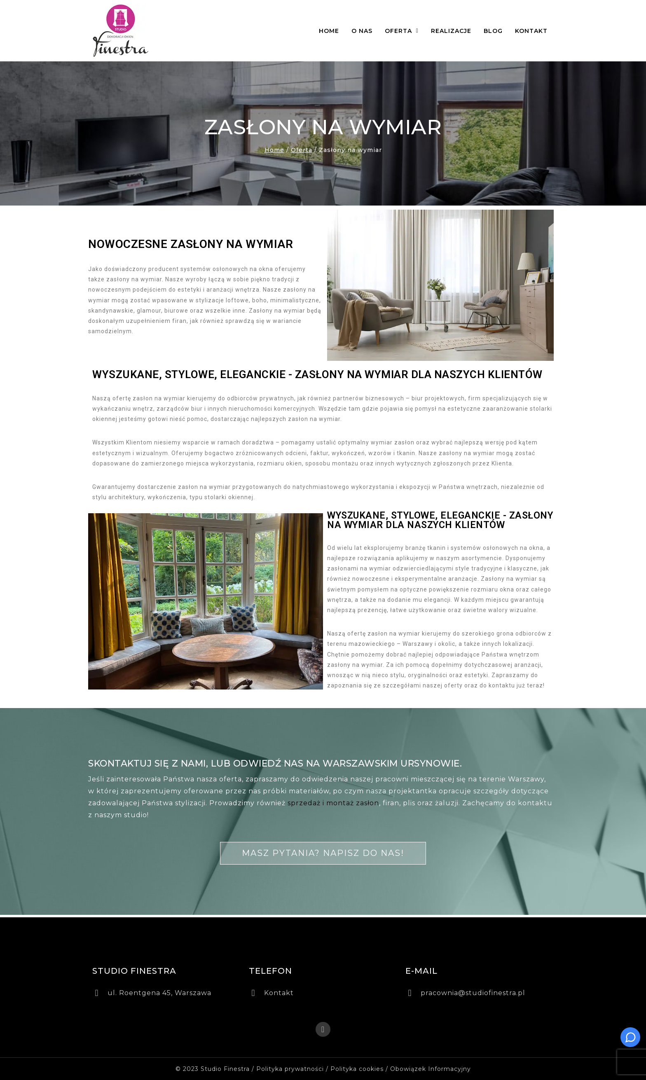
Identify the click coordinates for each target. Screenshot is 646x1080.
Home (329, 31)
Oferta (402, 31)
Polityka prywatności (290, 1069)
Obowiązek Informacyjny (430, 1069)
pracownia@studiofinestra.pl (473, 993)
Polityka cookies (357, 1069)
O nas (361, 31)
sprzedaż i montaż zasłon (333, 803)
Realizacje (451, 31)
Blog (493, 31)
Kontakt (531, 31)
